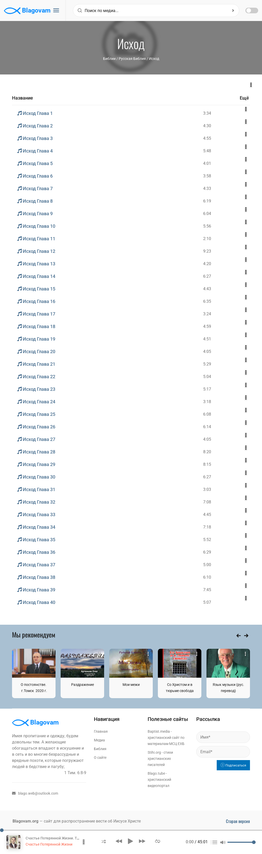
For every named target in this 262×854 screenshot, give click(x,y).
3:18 (207, 401)
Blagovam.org (25, 821)
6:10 (207, 577)
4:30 (207, 125)
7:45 (207, 589)
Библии (109, 59)
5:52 (207, 539)
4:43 (207, 288)
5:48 (207, 150)
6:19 (207, 201)
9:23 (207, 251)
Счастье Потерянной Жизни (49, 844)
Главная (101, 731)
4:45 (207, 514)
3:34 (207, 113)
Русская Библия (132, 59)
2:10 (207, 238)
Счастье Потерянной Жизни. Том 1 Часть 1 (62, 838)
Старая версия (238, 821)
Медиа (99, 740)
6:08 (207, 414)
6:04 (207, 213)
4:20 (207, 263)
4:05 (207, 351)
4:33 (207, 188)
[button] (103, 841)
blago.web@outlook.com (35, 793)
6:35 (207, 301)
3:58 (207, 176)
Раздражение (82, 685)
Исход (154, 59)
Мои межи (131, 685)
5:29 (207, 364)
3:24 (207, 313)
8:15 (207, 464)
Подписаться (233, 765)
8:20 (207, 451)
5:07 (207, 602)
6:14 (207, 426)
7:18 (207, 527)
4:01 (207, 163)
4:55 (207, 138)
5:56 (207, 226)
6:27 (207, 276)
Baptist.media (159, 731)
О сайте (100, 757)
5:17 (207, 389)
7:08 (207, 502)
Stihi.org (154, 752)
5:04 (207, 376)
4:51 (207, 339)
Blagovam (27, 11)
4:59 (207, 326)
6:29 (207, 552)
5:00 (207, 564)
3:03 (207, 489)
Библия (100, 749)
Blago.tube (156, 773)
